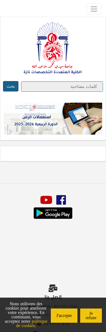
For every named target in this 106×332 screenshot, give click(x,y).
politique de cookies (31, 323)
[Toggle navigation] (94, 9)
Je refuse (91, 315)
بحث (11, 86)
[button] (9, 118)
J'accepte (64, 315)
